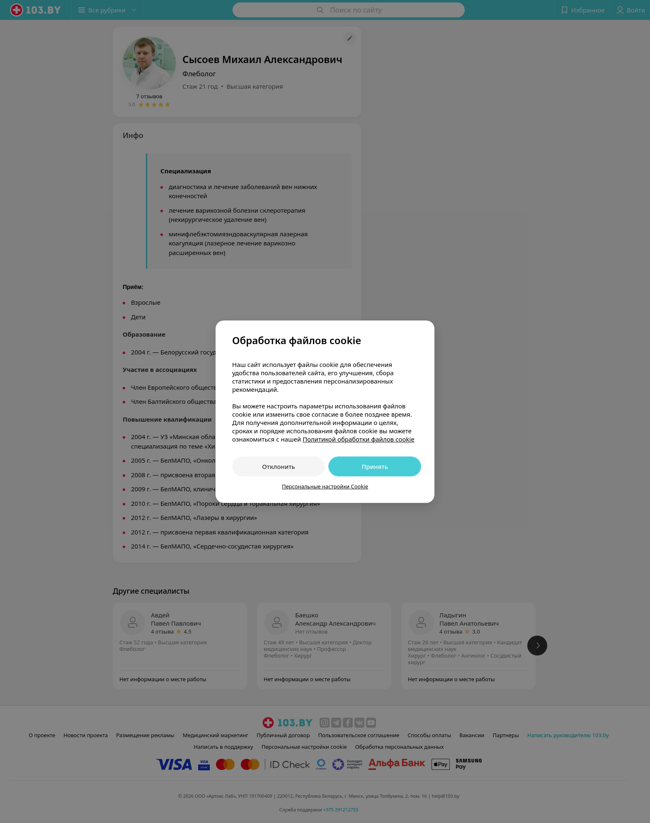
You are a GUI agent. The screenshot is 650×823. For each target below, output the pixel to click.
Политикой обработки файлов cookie (359, 439)
